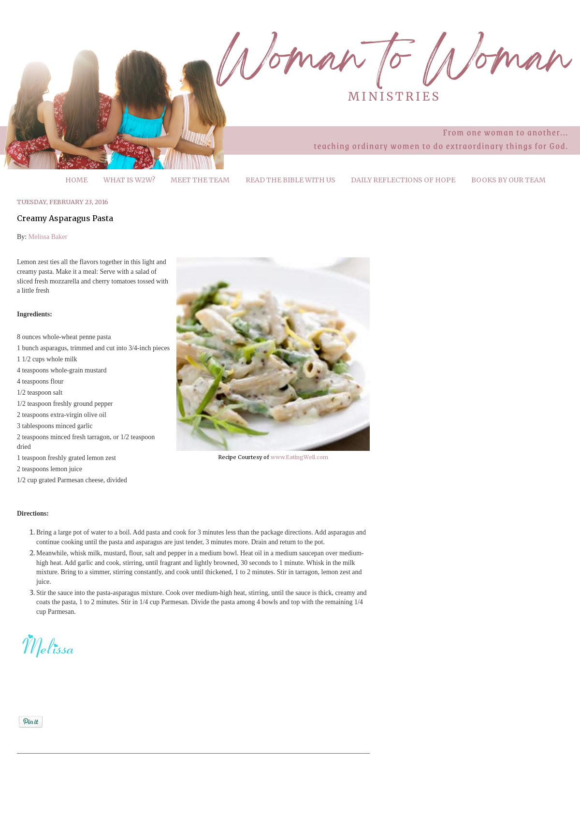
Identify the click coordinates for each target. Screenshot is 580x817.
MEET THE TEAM (200, 180)
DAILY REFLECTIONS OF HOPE (403, 180)
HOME (76, 180)
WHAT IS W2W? (129, 180)
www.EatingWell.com (299, 457)
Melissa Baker (48, 236)
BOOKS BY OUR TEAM (508, 180)
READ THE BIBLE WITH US (290, 180)
